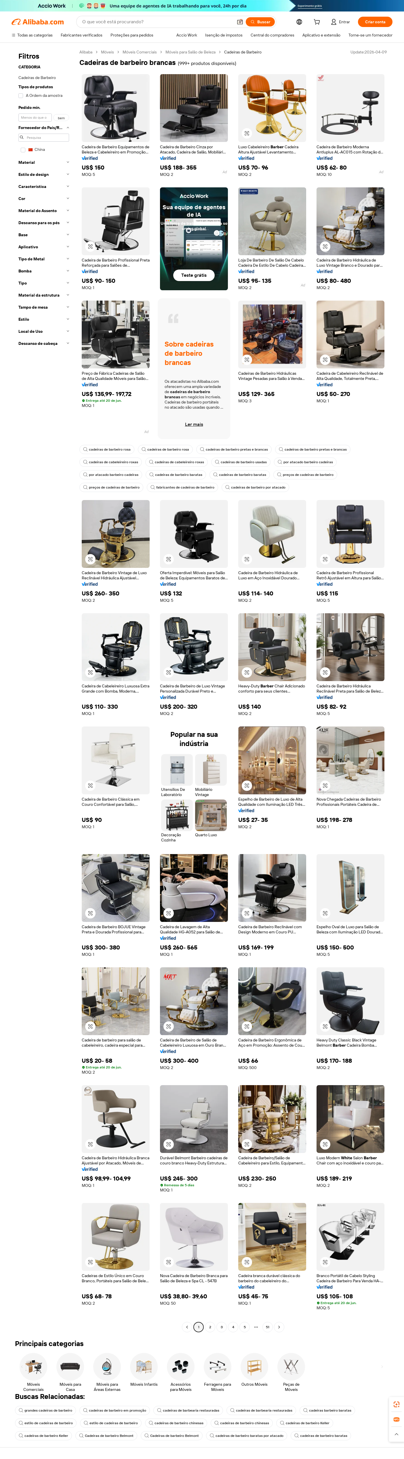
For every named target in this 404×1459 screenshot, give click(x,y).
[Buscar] (260, 21)
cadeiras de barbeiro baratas (175, 474)
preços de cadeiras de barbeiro (305, 474)
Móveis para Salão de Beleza (190, 52)
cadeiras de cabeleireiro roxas (110, 462)
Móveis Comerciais (140, 52)
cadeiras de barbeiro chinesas (176, 1423)
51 (267, 1327)
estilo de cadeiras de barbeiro (46, 1423)
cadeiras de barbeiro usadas (241, 462)
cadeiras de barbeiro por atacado (255, 487)
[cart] (318, 22)
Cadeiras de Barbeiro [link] (243, 52)
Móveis (107, 52)
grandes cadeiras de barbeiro (45, 1410)
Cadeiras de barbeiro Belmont (106, 1435)
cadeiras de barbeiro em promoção (114, 1410)
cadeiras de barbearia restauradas (188, 1410)
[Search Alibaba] (157, 22)
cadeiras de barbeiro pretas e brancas (234, 449)
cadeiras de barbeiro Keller (304, 1423)
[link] (396, 1404)
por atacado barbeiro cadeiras (305, 462)
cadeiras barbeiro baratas (327, 1410)
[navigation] (44, 690)
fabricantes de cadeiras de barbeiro (182, 487)
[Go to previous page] (187, 1327)
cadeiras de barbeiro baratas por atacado (246, 1435)
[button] (240, 21)
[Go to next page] (279, 1327)
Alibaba (85, 52)
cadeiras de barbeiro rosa (107, 449)
